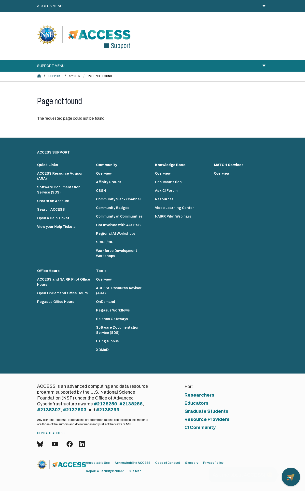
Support (55, 76)
